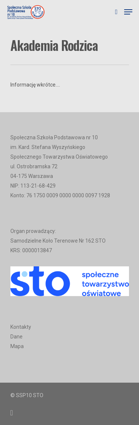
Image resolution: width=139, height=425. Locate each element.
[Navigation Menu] (128, 12)
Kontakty (20, 327)
